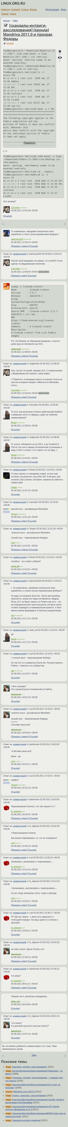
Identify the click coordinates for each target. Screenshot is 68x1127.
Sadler (14, 487)
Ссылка (7, 216)
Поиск (13, 14)
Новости (5, 9)
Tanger (14, 514)
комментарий (19, 254)
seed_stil (15, 566)
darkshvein (16, 694)
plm (12, 615)
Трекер (5, 14)
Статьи (25, 9)
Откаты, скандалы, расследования (29, 1095)
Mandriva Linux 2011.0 (24, 1092)
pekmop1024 (17, 239)
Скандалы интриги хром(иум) (26, 1120)
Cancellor (15, 208)
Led (13, 543)
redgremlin (16, 349)
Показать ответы (20, 246)
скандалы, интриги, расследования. (29, 1067)
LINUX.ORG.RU (13, 3)
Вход (63, 9)
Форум (33, 9)
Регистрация (52, 9)
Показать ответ (19, 276)
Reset (14, 423)
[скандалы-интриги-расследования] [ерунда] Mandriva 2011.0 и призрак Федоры (27, 32)
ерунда (10, 43)
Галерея (15, 9)
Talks (15, 21)
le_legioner (16, 811)
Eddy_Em (15, 1001)
